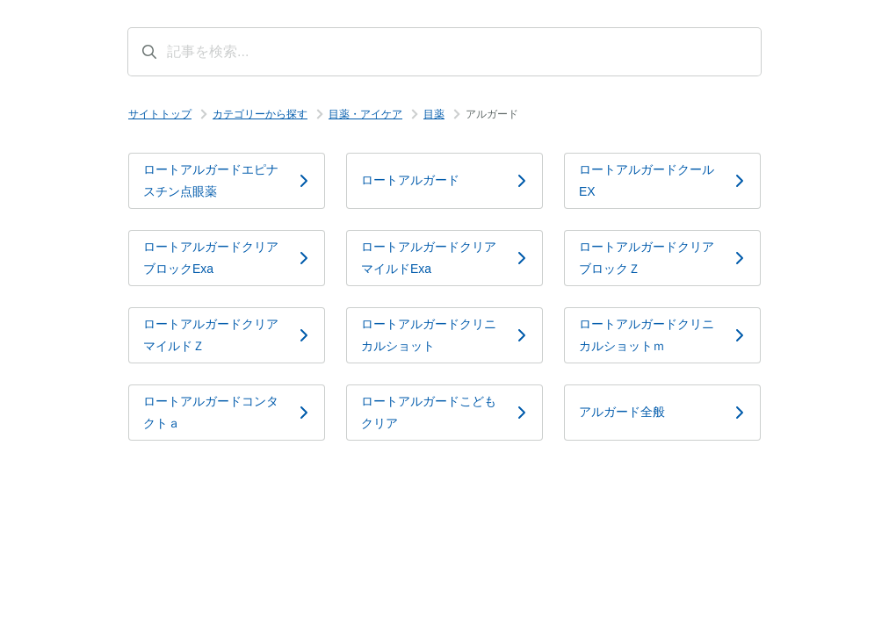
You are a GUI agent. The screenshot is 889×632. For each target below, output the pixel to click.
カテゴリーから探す (260, 114)
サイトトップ (160, 114)
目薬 (433, 114)
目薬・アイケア (365, 114)
